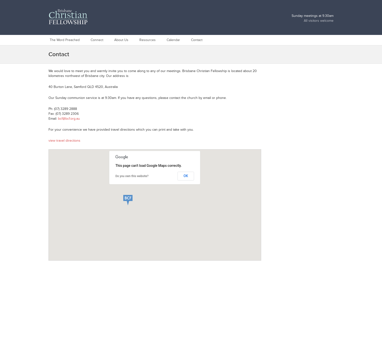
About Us (121, 40)
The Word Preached (65, 40)
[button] (134, 199)
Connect (97, 40)
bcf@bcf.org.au (69, 119)
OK (185, 176)
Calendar (173, 40)
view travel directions (64, 140)
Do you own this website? (132, 176)
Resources (147, 40)
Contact (196, 40)
